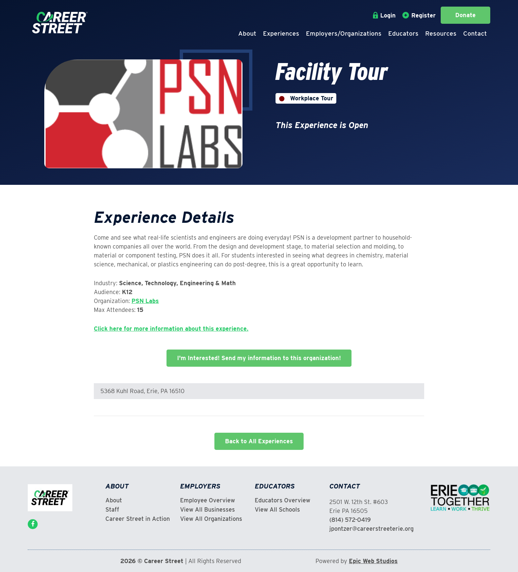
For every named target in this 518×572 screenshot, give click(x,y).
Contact (475, 33)
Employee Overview (207, 500)
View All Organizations (211, 519)
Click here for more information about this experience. (171, 328)
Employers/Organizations (344, 33)
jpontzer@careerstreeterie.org (371, 528)
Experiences (281, 33)
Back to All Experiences (259, 441)
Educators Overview (282, 500)
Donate (465, 15)
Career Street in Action (137, 519)
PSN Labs (145, 300)
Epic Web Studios (373, 560)
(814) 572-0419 (350, 519)
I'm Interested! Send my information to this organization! (259, 357)
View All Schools (277, 510)
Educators (403, 33)
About (247, 33)
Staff (112, 510)
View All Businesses (207, 510)
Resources (441, 33)
